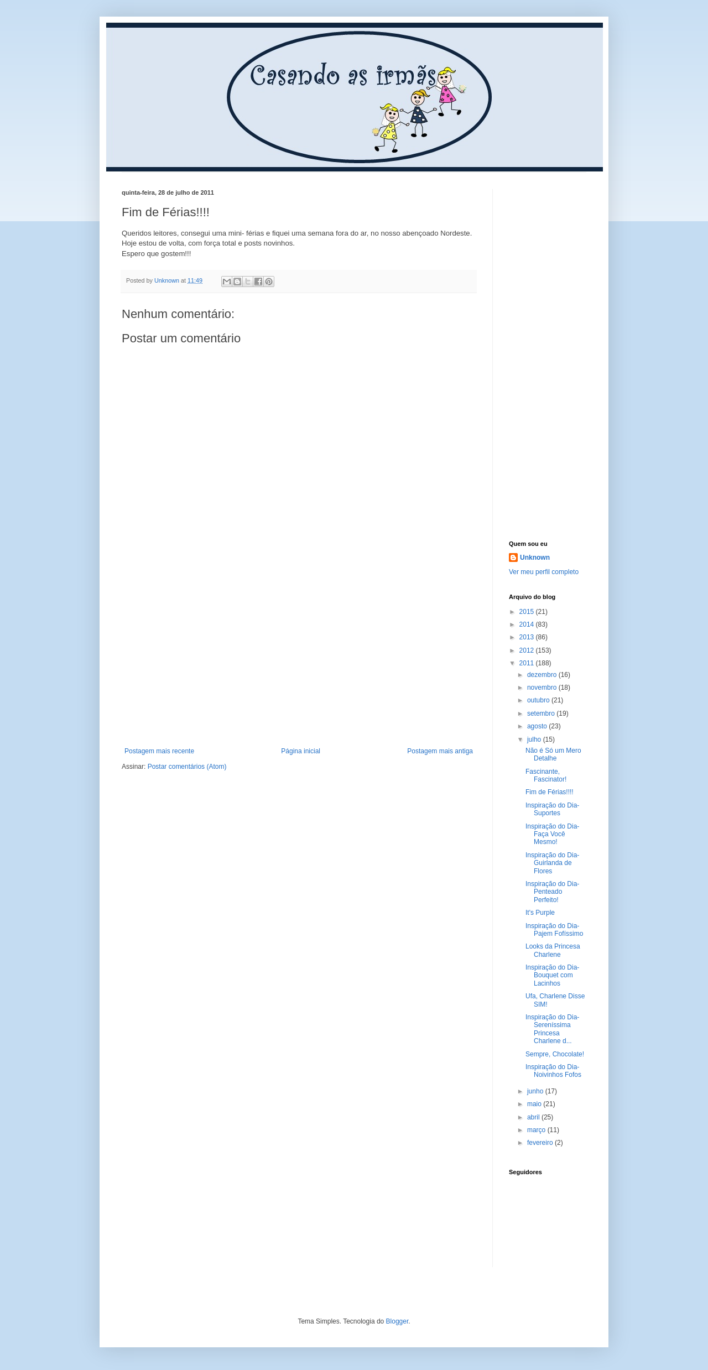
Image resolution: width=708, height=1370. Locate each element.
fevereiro (541, 1143)
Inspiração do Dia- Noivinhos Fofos (553, 1071)
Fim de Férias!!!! (549, 792)
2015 (527, 612)
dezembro (543, 675)
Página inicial (300, 751)
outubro (539, 700)
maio (535, 1104)
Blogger (397, 1321)
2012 (527, 650)
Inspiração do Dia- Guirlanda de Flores (552, 863)
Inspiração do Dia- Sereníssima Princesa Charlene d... (552, 1029)
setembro (541, 713)
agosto (538, 726)
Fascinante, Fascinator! (545, 775)
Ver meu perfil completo (544, 572)
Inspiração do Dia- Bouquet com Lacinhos (552, 975)
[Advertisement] (299, 664)
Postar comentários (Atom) (187, 766)
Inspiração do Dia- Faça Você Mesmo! (552, 834)
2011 (527, 663)
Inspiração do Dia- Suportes (552, 809)
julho (535, 739)
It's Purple (540, 912)
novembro (543, 687)
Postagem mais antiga (440, 751)
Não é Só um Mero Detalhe (553, 754)
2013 (527, 637)
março (537, 1130)
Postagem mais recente (159, 751)
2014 (527, 624)
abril (534, 1117)
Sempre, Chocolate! (554, 1054)
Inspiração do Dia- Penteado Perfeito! (552, 892)
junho (536, 1091)
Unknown (535, 557)
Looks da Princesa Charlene (552, 950)
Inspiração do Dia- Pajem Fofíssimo (554, 929)
